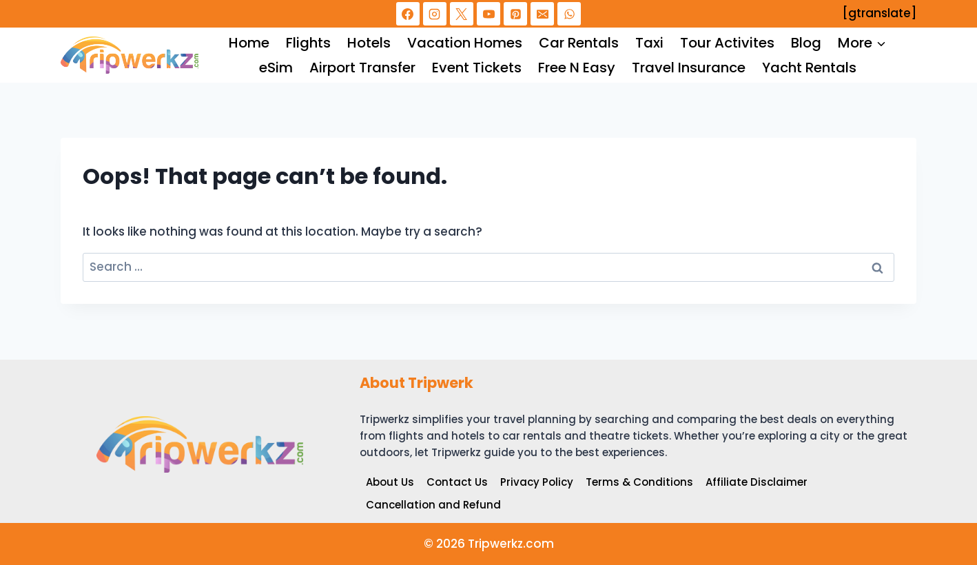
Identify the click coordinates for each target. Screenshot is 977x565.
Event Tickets (477, 67)
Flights (308, 42)
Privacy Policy (536, 482)
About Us (390, 482)
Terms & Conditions (639, 482)
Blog (806, 42)
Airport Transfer (362, 67)
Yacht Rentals (809, 67)
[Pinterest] (515, 13)
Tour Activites (727, 42)
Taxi (649, 42)
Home (249, 42)
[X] (461, 13)
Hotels (369, 42)
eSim (276, 67)
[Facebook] (408, 13)
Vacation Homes (464, 42)
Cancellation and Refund (433, 504)
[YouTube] (488, 13)
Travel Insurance (688, 67)
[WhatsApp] (569, 13)
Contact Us (457, 482)
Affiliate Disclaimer (757, 482)
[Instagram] (434, 13)
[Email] (542, 13)
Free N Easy (576, 67)
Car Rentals (579, 42)
